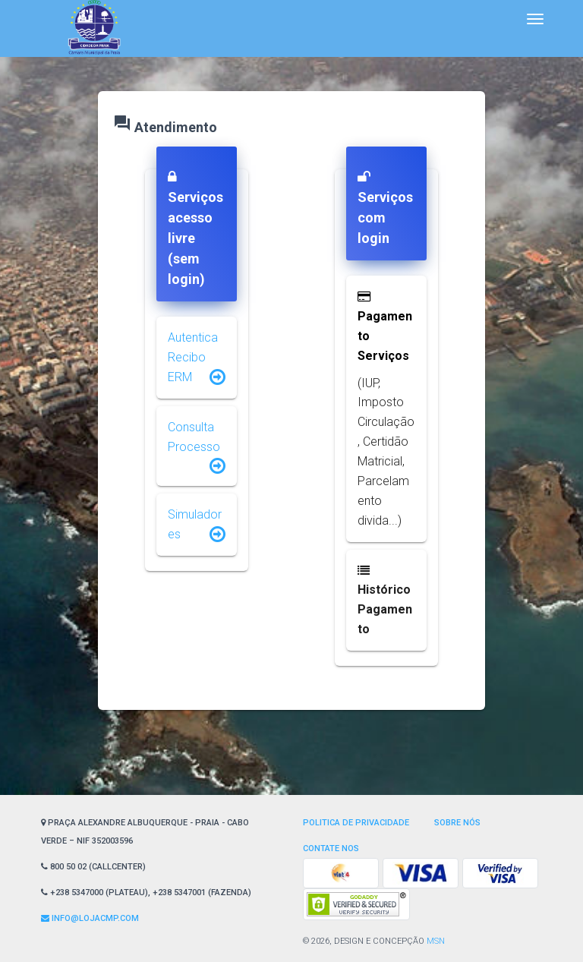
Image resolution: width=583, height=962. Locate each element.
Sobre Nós (457, 823)
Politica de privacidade (356, 823)
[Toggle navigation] (535, 19)
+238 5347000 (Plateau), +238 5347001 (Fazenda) (146, 892)
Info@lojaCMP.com (90, 918)
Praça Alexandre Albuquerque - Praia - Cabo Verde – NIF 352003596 (145, 832)
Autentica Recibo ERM (193, 357)
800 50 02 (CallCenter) (93, 867)
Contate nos (331, 848)
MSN (436, 941)
